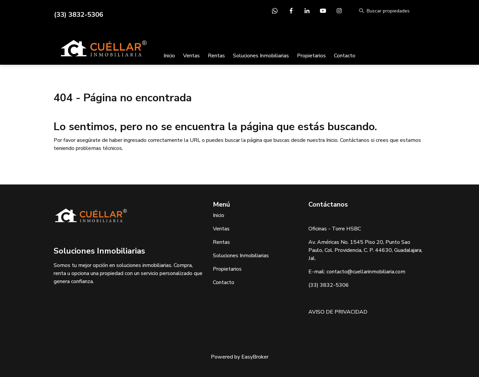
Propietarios (311, 55)
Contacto (344, 55)
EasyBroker (254, 357)
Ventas (191, 55)
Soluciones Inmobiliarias (261, 55)
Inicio (169, 55)
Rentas (216, 55)
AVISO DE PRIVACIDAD (337, 312)
